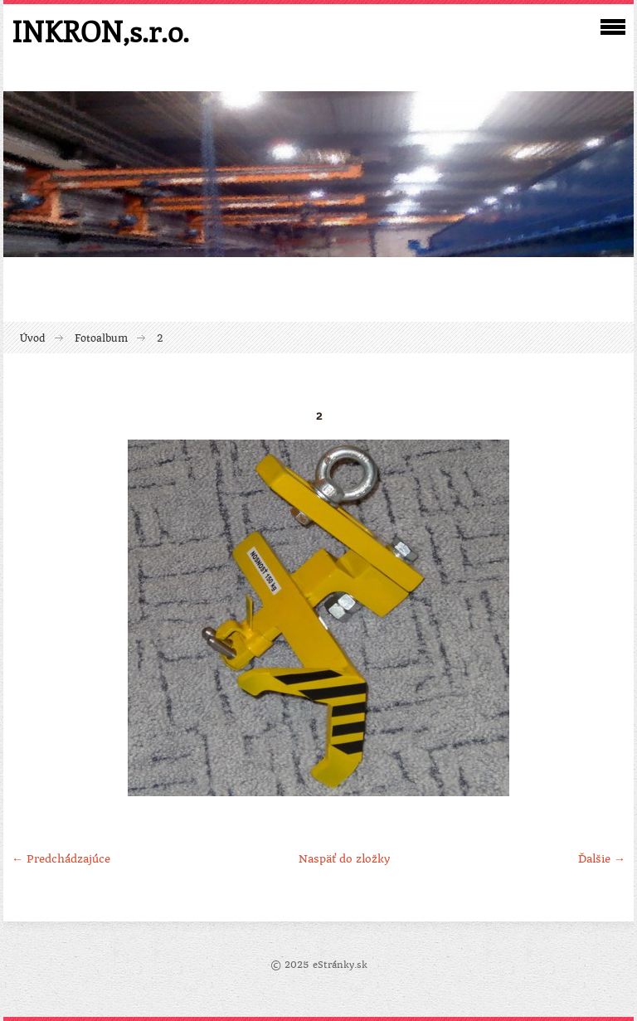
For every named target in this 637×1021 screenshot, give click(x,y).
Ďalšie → (601, 859)
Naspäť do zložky (344, 859)
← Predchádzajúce (61, 859)
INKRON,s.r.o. (100, 31)
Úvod (33, 338)
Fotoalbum (101, 338)
